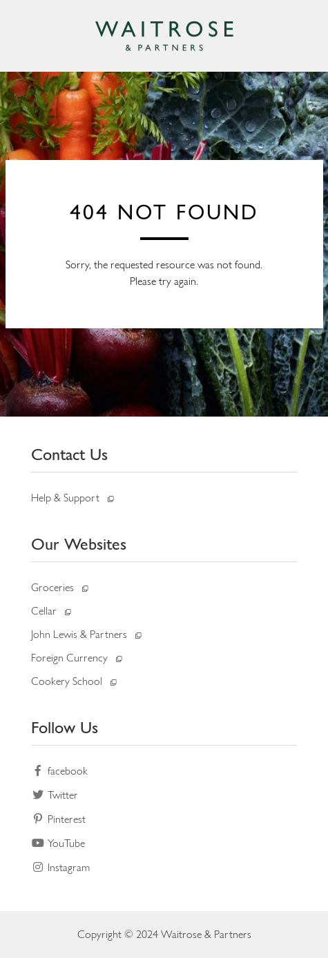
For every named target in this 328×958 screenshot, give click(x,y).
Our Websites (78, 544)
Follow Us (64, 727)
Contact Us (69, 454)
